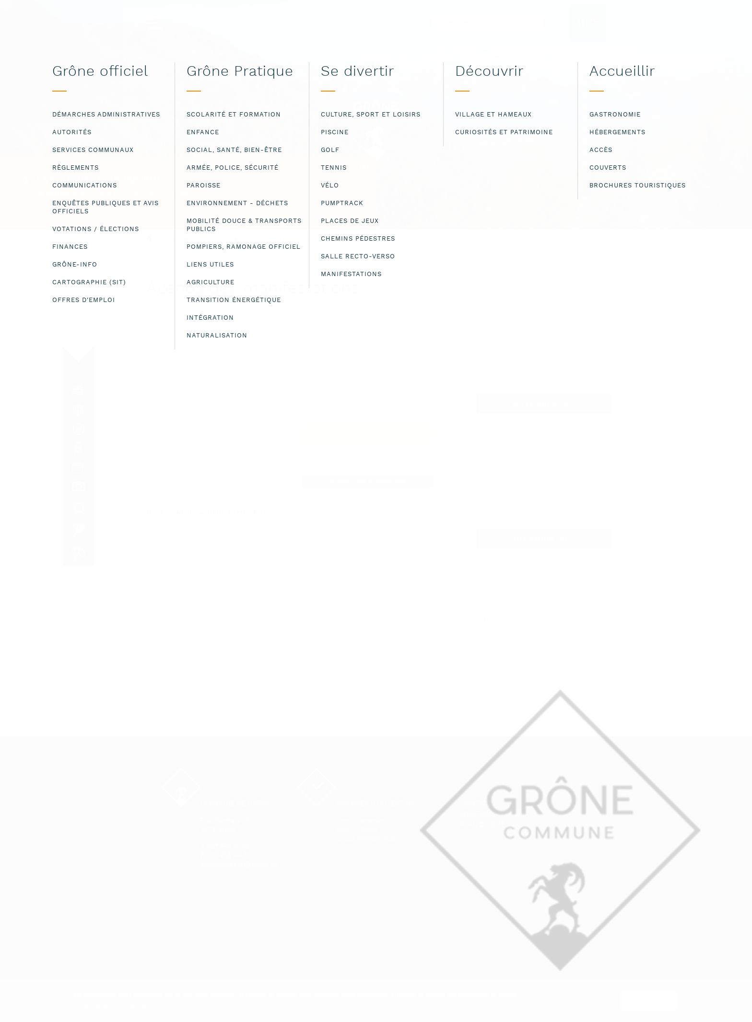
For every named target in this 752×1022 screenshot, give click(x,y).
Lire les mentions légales (114, 1006)
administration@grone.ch (239, 865)
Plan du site (483, 825)
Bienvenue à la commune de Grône (208, 239)
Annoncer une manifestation (367, 481)
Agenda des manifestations (302, 240)
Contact (476, 804)
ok (650, 1000)
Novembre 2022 (544, 403)
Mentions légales (494, 814)
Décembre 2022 (544, 539)
